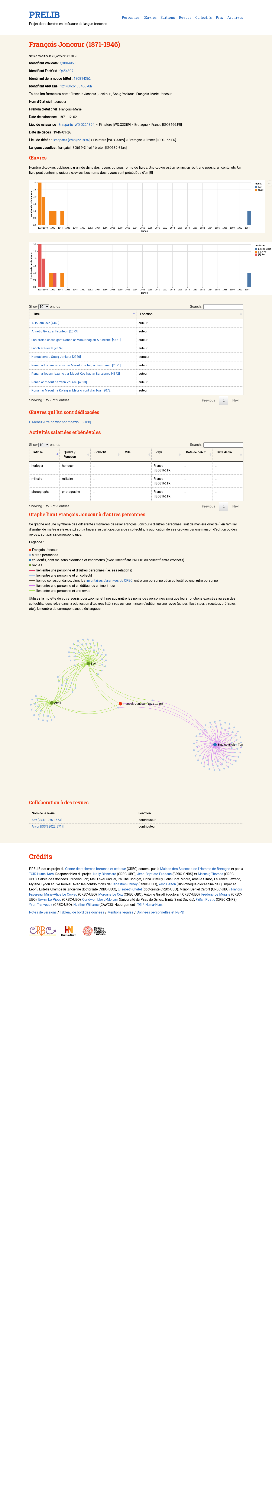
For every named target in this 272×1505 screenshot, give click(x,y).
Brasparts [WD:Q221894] (76, 125)
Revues (185, 17)
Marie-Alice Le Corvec (60, 894)
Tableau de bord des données (82, 912)
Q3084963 (68, 63)
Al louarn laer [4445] (45, 323)
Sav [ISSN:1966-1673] (47, 820)
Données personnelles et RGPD (160, 912)
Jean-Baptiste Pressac (154, 874)
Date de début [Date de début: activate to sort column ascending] (195, 452)
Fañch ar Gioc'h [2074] (47, 348)
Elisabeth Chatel (130, 889)
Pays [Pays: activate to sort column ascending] (159, 452)
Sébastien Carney (124, 884)
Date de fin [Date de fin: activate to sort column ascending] (224, 452)
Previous (208, 400)
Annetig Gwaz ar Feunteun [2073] (55, 331)
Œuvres (149, 17)
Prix (219, 17)
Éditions (168, 17)
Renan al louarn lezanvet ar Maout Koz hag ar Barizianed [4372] (76, 374)
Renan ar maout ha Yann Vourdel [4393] (59, 382)
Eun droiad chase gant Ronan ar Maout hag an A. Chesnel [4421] (76, 340)
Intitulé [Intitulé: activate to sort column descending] (38, 452)
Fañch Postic (205, 899)
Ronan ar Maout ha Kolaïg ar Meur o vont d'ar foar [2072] (71, 390)
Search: (216, 306)
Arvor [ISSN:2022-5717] (48, 826)
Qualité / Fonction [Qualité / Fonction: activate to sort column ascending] (70, 455)
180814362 (82, 79)
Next (235, 400)
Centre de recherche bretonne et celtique (95, 869)
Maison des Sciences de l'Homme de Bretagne (195, 869)
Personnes (130, 17)
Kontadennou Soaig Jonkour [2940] (56, 357)
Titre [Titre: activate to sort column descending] (36, 314)
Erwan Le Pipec (49, 899)
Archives (235, 17)
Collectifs (203, 17)
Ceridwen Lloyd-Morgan (100, 899)
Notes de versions (43, 912)
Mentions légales (120, 912)
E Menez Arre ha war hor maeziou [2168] (60, 422)
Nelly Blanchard (104, 874)
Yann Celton (167, 884)
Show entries (44, 306)
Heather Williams (86, 905)
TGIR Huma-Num (41, 874)
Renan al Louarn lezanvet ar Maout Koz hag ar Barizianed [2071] (76, 365)
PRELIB (44, 14)
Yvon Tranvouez (40, 905)
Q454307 (66, 71)
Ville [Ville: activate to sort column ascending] (127, 452)
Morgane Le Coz (110, 894)
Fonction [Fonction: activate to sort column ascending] (146, 314)
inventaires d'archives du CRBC (109, 581)
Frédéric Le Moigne (215, 894)
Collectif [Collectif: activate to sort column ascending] (100, 452)
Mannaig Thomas (210, 874)
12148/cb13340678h (76, 86)
